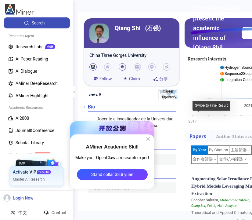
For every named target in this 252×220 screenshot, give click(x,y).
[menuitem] (37, 22)
